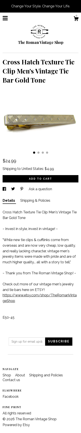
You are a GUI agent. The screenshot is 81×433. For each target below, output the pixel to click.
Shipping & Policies (35, 200)
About (20, 375)
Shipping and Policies (46, 375)
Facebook (11, 397)
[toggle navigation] (5, 18)
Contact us (11, 380)
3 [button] (43, 153)
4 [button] (47, 153)
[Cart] (76, 19)
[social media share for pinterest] (22, 189)
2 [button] (38, 153)
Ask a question (40, 189)
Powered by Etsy (16, 425)
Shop (7, 375)
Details (9, 200)
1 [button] (34, 153)
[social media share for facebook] (5, 189)
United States (32, 169)
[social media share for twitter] (13, 189)
